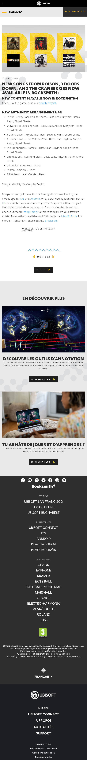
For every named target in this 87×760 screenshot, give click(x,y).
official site (51, 220)
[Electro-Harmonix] (43, 603)
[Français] (43, 673)
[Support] (43, 733)
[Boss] (43, 620)
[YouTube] (30, 480)
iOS (22, 198)
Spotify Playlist (47, 103)
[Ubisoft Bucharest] (43, 512)
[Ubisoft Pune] (43, 507)
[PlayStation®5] (43, 549)
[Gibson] (43, 564)
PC (3, 203)
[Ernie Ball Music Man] (43, 586)
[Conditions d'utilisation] (43, 753)
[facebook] (50, 480)
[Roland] (43, 614)
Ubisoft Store (69, 216)
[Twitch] (37, 480)
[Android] (43, 538)
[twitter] (43, 480)
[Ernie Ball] (43, 581)
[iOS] (43, 533)
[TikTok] (23, 480)
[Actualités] (43, 727)
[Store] (43, 708)
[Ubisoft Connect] (43, 714)
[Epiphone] (43, 570)
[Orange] (43, 597)
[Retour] (43, 270)
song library (31, 211)
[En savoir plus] (44, 379)
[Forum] (64, 480)
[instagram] (57, 480)
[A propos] (43, 720)
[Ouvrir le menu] (4, 12)
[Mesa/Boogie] (43, 609)
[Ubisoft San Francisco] (43, 501)
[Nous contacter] (43, 744)
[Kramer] (43, 575)
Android (35, 198)
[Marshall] (43, 592)
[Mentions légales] (43, 757)
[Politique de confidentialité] (43, 748)
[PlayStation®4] (43, 544)
